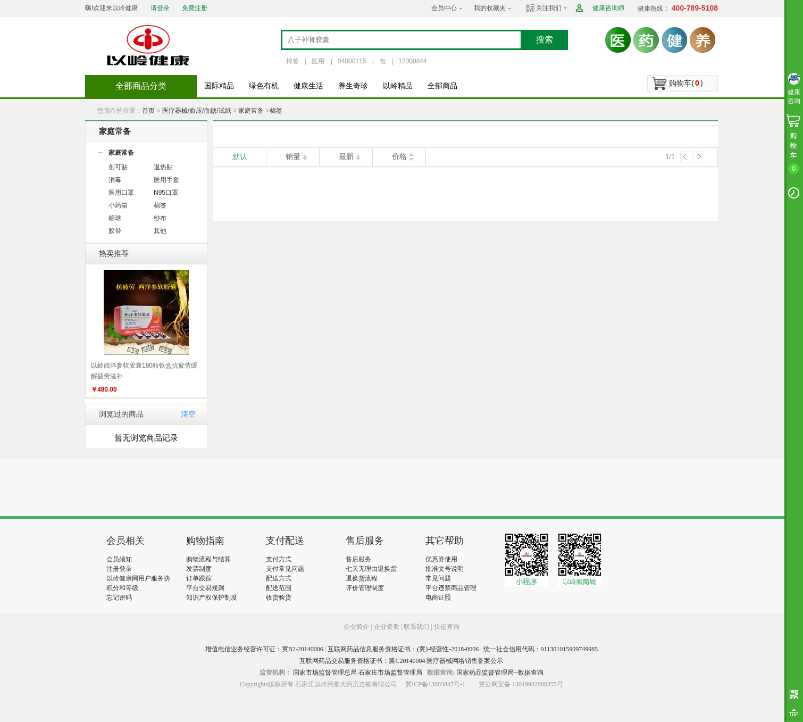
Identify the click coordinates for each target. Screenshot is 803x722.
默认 (239, 157)
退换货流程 (362, 578)
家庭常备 (251, 110)
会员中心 (444, 8)
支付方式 (278, 559)
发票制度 (199, 568)
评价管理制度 (365, 588)
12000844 (412, 61)
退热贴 (163, 167)
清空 (188, 414)
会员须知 (119, 559)
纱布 (160, 218)
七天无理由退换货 (371, 568)
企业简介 (357, 626)
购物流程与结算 (208, 559)
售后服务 (358, 559)
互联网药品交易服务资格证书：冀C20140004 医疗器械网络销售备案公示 (401, 661)
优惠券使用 (441, 559)
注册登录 (119, 568)
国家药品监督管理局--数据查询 (499, 672)
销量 (293, 157)
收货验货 (278, 597)
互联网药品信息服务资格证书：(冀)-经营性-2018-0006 (403, 649)
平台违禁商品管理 (450, 588)
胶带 (114, 231)
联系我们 (416, 626)
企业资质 (386, 626)
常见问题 (438, 578)
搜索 (544, 39)
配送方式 (278, 578)
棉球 (114, 218)
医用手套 (166, 180)
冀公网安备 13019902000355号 (521, 684)
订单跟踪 (199, 578)
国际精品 (219, 86)
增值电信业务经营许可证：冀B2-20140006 (264, 649)
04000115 (352, 61)
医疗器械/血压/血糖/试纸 (196, 110)
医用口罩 (121, 192)
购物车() (685, 83)
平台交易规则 (205, 588)
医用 (318, 61)
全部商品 (442, 86)
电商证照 (438, 597)
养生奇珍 (353, 86)
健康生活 (308, 86)
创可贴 (118, 167)
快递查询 (446, 626)
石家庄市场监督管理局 (390, 672)
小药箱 (118, 205)
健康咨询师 (608, 8)
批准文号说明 (444, 568)
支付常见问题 (285, 568)
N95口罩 (166, 192)
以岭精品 (398, 86)
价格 (399, 157)
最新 (346, 157)
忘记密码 (119, 597)
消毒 (114, 180)
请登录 (160, 8)
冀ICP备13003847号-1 (435, 684)
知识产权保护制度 (211, 597)
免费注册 (194, 8)
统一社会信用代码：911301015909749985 (540, 649)
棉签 (292, 61)
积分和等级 (122, 588)
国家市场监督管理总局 (325, 672)
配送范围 (278, 588)
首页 (148, 110)
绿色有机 (264, 86)
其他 (160, 231)
